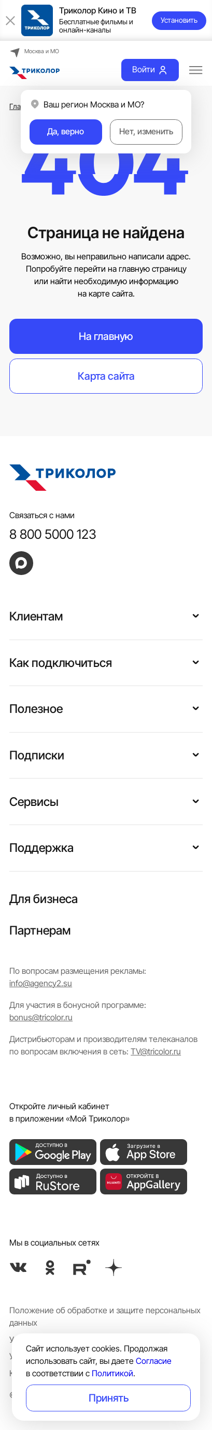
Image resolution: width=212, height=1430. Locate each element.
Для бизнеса (43, 899)
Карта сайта (106, 375)
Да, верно (65, 131)
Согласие (154, 1361)
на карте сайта (105, 294)
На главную (106, 336)
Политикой (112, 1373)
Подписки (36, 755)
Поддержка (41, 847)
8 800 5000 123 (52, 534)
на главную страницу (147, 269)
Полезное (36, 709)
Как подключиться (60, 663)
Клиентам (36, 616)
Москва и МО (34, 52)
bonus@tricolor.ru (41, 1017)
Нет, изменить (146, 131)
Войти (150, 70)
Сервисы (34, 802)
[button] (196, 614)
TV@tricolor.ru (156, 1051)
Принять (109, 1397)
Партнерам (39, 930)
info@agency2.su (40, 983)
